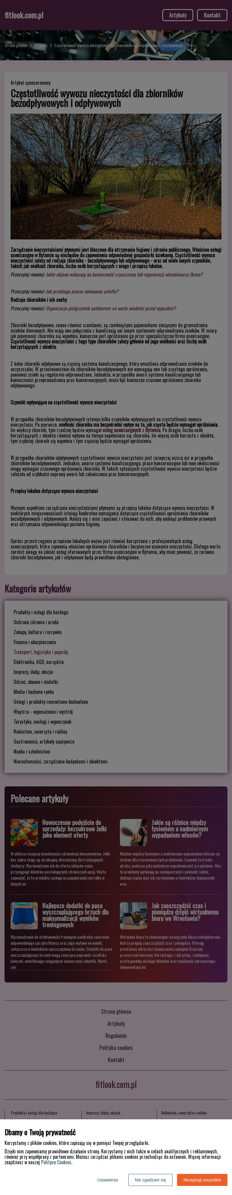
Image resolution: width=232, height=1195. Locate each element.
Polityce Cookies (56, 1162)
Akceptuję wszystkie (202, 1180)
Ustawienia (107, 1180)
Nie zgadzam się (150, 1180)
